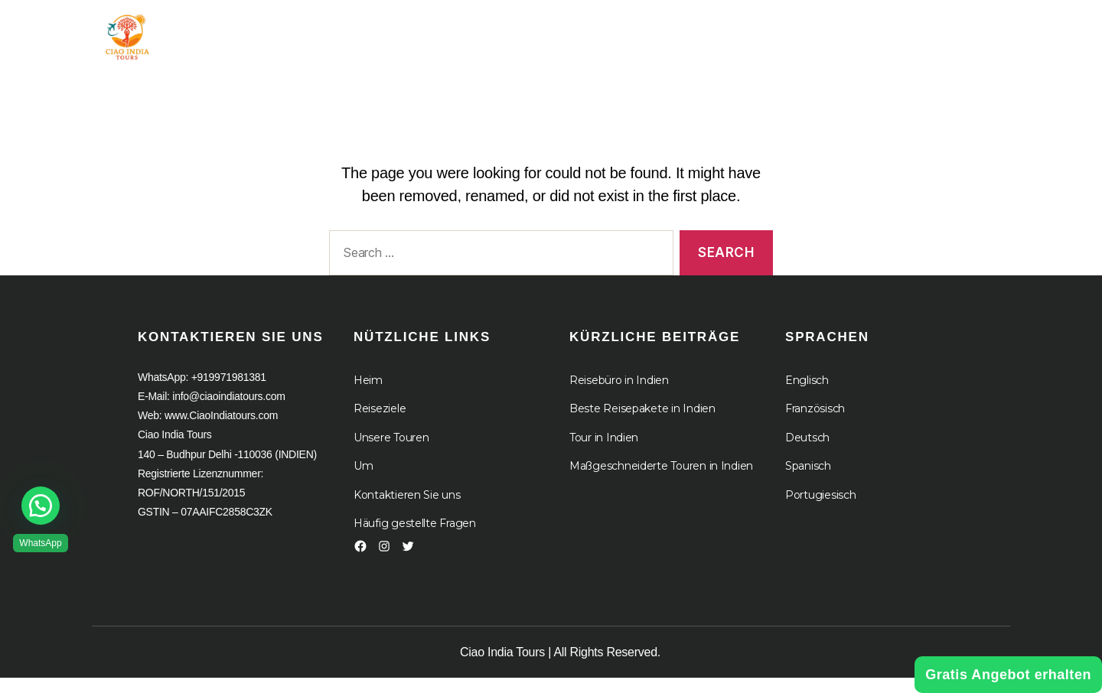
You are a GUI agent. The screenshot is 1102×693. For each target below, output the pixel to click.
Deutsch (807, 453)
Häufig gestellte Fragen (415, 538)
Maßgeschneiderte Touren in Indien (661, 481)
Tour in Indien (452, 32)
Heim (355, 32)
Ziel (560, 32)
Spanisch (808, 481)
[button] (40, 505)
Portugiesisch (820, 510)
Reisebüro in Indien (619, 395)
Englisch (807, 395)
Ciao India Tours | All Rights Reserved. (560, 667)
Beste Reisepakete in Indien (642, 424)
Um (636, 32)
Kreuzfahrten (740, 32)
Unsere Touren (391, 453)
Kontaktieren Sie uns (407, 510)
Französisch (815, 424)
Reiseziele (380, 424)
